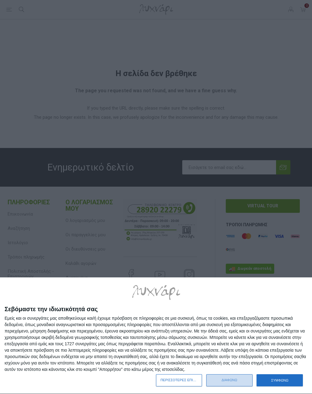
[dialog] (156, 336)
